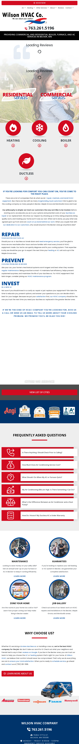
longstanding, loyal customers (50, 201)
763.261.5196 (41, 28)
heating (51, 250)
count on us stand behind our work (41, 222)
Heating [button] (30, 8)
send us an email (23, 313)
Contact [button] (69, 8)
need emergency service (49, 241)
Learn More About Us (18, 673)
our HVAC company (58, 296)
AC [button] (23, 8)
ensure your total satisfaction (22, 661)
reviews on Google (29, 652)
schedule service (59, 661)
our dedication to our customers (16, 225)
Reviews (61, 8)
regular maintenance (10, 270)
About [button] (52, 8)
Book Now (39, 3)
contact (8, 664)
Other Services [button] (41, 8)
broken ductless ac (28, 646)
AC (58, 250)
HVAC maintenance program (39, 276)
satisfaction (41, 296)
